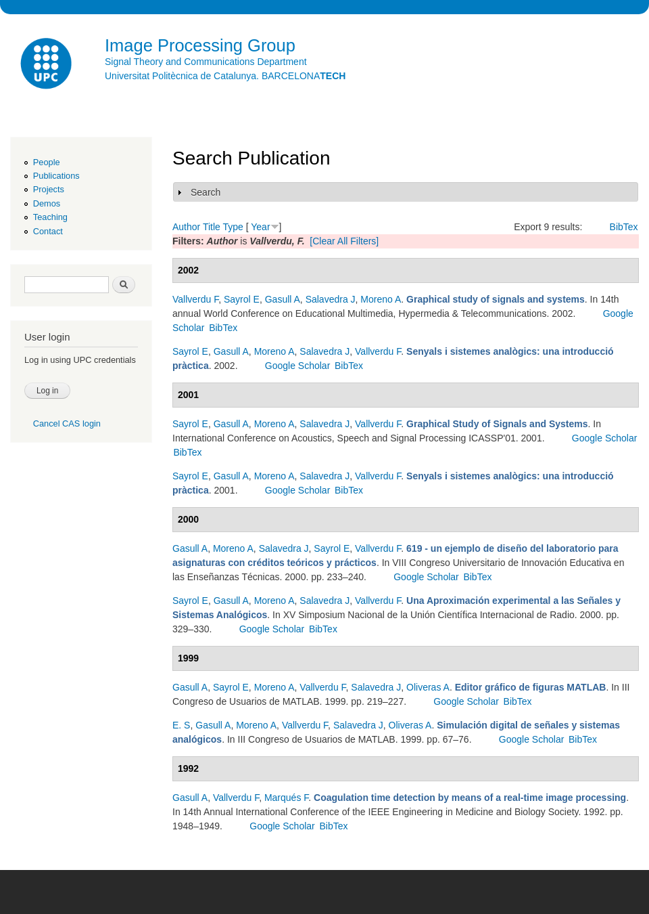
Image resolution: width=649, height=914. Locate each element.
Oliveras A (428, 687)
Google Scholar (298, 365)
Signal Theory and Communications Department (206, 61)
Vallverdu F (195, 299)
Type (232, 226)
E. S (181, 725)
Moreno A (380, 299)
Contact (48, 231)
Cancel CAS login (67, 423)
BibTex (624, 226)
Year (260, 226)
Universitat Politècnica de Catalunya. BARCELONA (225, 75)
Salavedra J (331, 299)
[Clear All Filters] (344, 241)
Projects (48, 189)
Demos (46, 203)
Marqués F (286, 797)
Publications (56, 176)
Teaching (50, 217)
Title (211, 226)
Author (186, 226)
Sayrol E (242, 299)
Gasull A (282, 299)
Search (205, 192)
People (46, 162)
